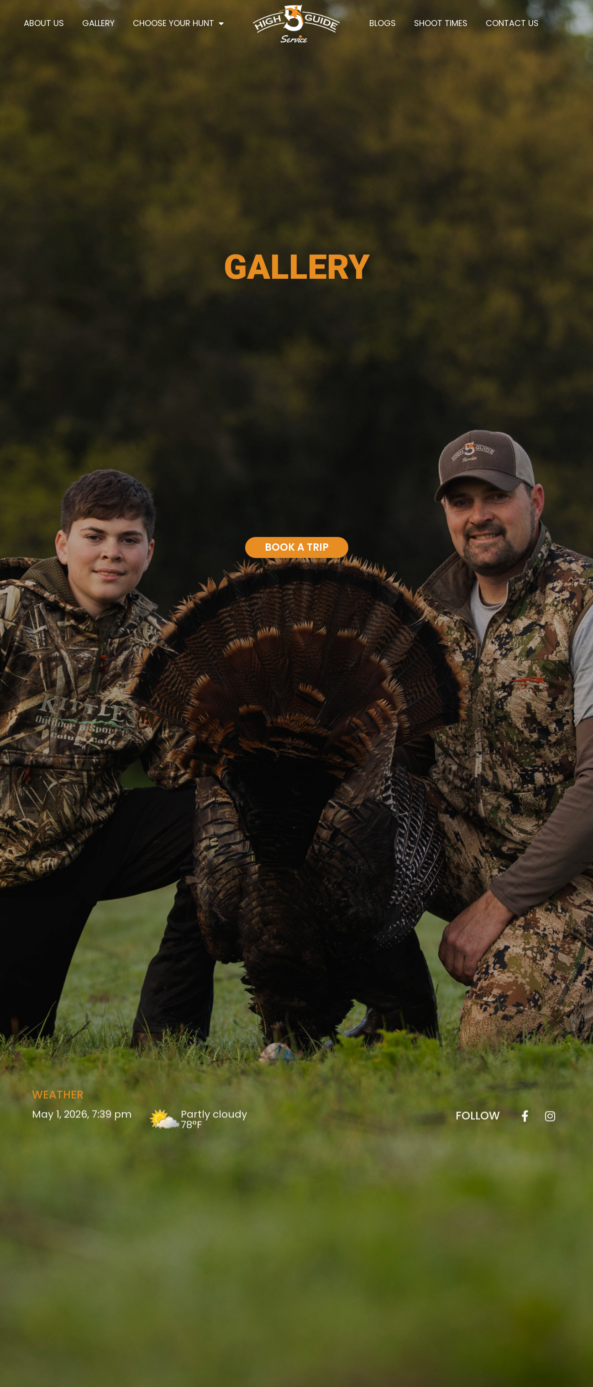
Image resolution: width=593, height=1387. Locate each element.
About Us (44, 23)
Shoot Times (440, 23)
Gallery (98, 23)
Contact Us (512, 23)
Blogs (382, 23)
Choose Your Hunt (178, 23)
